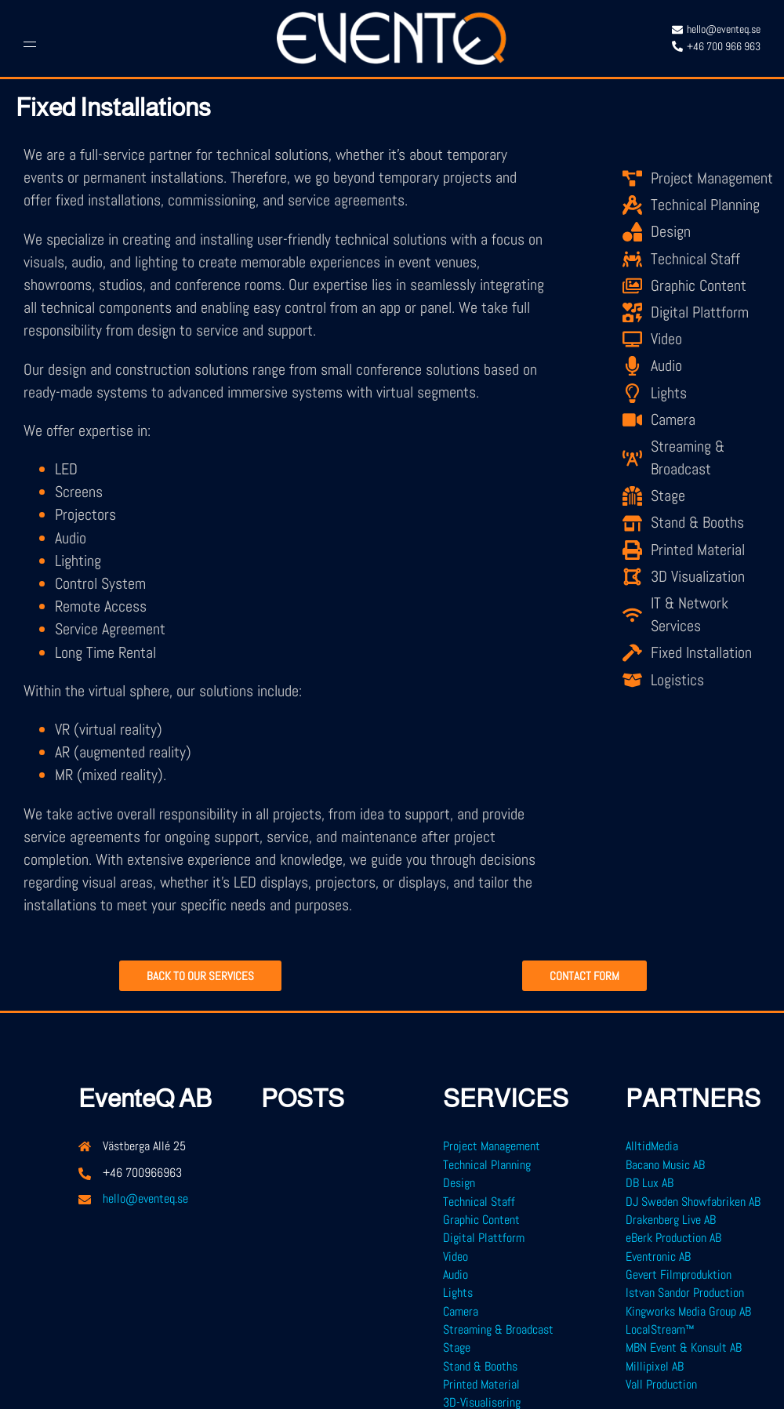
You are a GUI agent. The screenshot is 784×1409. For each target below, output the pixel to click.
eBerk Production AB (673, 1237)
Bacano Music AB (665, 1165)
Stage (456, 1347)
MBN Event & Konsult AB (684, 1347)
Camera (460, 1311)
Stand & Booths (480, 1366)
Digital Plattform (483, 1237)
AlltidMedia (652, 1146)
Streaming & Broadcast (498, 1329)
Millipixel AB (655, 1366)
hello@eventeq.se (145, 1198)
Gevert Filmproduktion (678, 1274)
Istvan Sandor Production (685, 1292)
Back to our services (200, 976)
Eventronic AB (658, 1256)
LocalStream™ (660, 1329)
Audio (455, 1274)
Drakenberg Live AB (671, 1219)
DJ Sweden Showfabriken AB (693, 1201)
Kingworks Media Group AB (688, 1311)
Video (455, 1256)
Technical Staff (479, 1201)
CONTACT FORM (584, 976)
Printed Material (481, 1384)
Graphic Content (481, 1219)
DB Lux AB (649, 1183)
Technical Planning (487, 1165)
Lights (458, 1292)
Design (459, 1183)
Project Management (491, 1146)
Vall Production (661, 1384)
